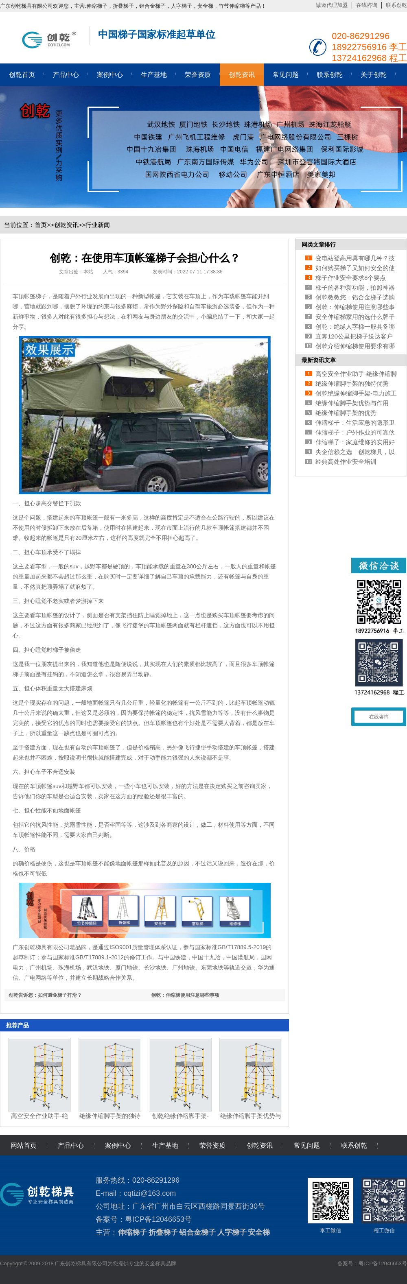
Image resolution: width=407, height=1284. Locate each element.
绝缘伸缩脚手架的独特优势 (352, 383)
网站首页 (24, 1145)
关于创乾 (374, 74)
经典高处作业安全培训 (345, 461)
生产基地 (154, 74)
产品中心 (66, 74)
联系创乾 (396, 5)
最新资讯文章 (319, 360)
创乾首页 (22, 74)
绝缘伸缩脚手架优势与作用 (352, 403)
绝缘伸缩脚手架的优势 (345, 412)
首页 (41, 224)
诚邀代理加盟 (332, 5)
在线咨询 (366, 5)
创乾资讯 (242, 74)
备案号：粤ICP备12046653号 (372, 1263)
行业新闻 (97, 224)
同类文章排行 (319, 244)
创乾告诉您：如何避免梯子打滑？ (45, 995)
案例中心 (110, 74)
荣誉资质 (198, 74)
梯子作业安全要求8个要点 (350, 277)
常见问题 (286, 74)
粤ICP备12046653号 (158, 1219)
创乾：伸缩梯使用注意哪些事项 (185, 995)
